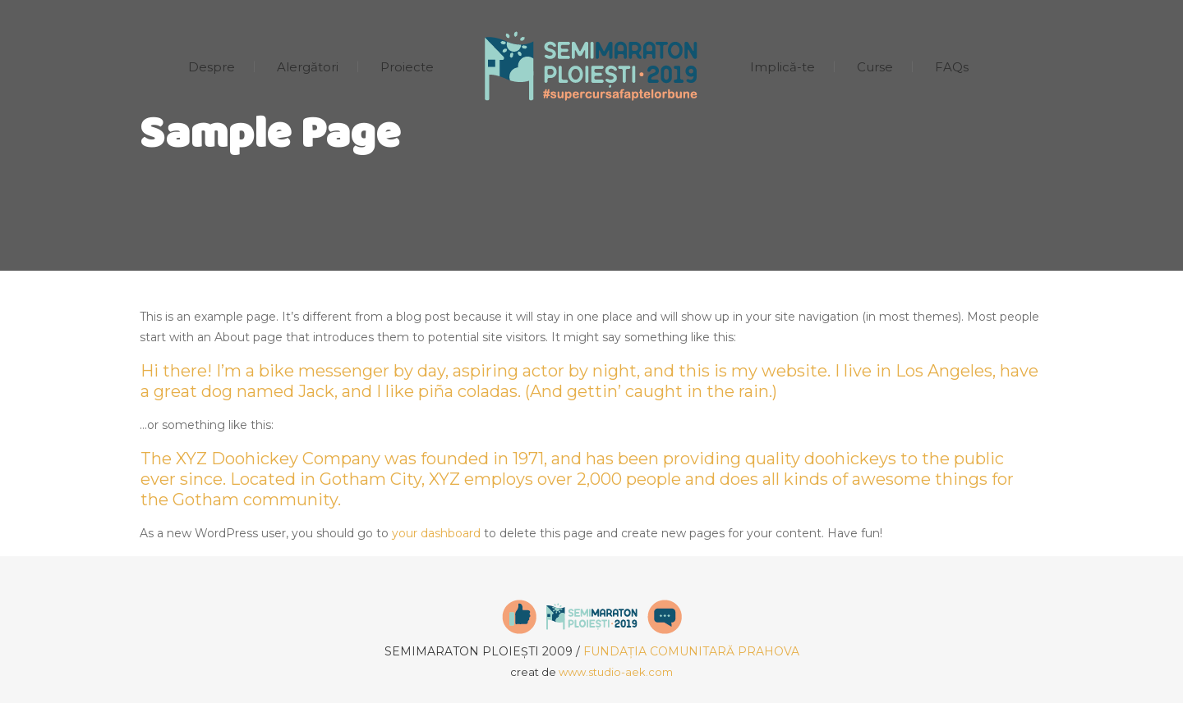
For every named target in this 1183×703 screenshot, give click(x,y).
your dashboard (436, 533)
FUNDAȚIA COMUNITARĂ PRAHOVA (691, 651)
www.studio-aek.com (616, 671)
